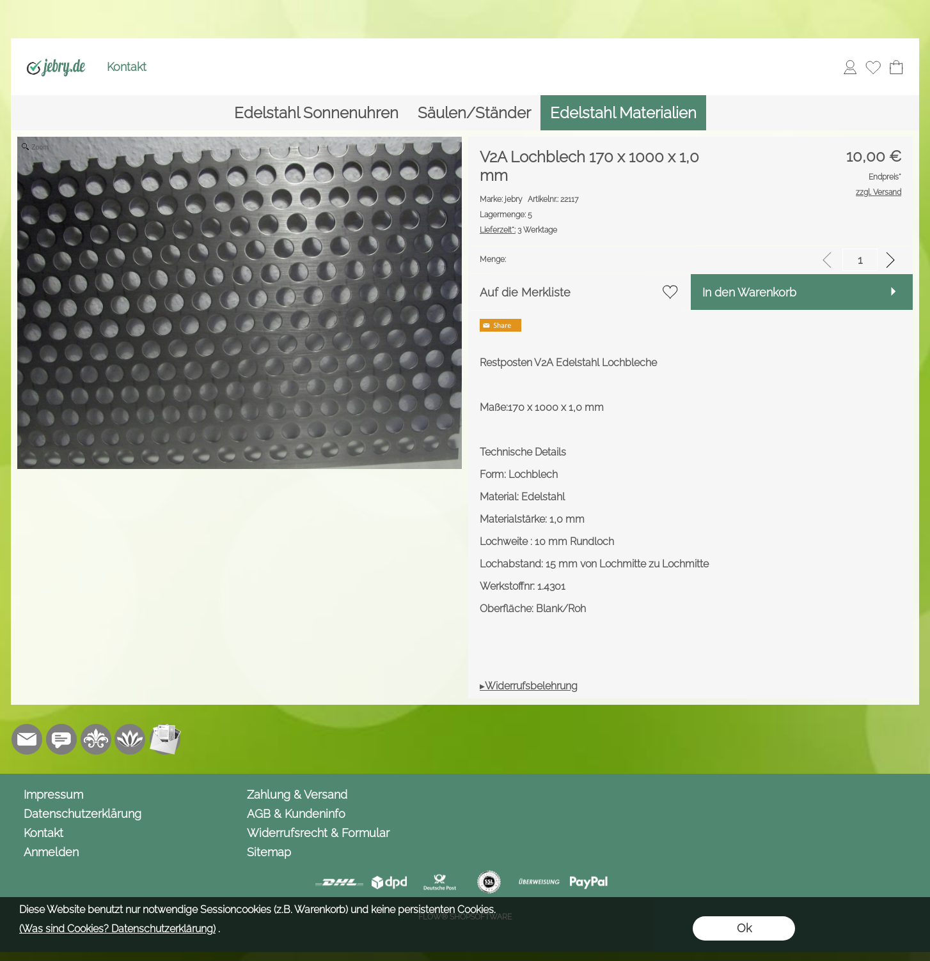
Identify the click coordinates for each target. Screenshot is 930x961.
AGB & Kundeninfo (296, 813)
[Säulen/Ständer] (474, 112)
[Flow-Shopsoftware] (130, 739)
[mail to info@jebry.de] (27, 739)
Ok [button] (744, 928)
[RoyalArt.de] (96, 739)
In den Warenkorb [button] (749, 292)
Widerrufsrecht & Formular (318, 833)
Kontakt (126, 66)
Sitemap (269, 852)
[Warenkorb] (896, 67)
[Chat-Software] (61, 739)
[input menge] (860, 260)
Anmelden (51, 852)
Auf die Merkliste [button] (525, 292)
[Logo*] (56, 52)
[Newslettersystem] (165, 739)
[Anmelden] (850, 67)
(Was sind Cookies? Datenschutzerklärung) (117, 929)
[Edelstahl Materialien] (623, 112)
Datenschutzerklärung (82, 813)
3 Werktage (518, 230)
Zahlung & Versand (297, 794)
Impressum (53, 794)
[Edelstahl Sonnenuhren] (316, 112)
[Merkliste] (873, 67)
